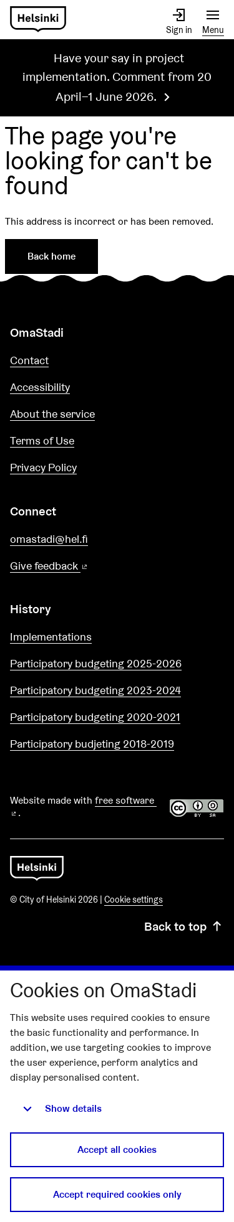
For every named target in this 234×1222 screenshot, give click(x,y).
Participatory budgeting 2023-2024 (95, 690)
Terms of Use (42, 440)
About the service (52, 414)
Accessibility (40, 387)
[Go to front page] (38, 19)
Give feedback (79, 566)
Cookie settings (133, 899)
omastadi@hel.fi (49, 539)
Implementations (51, 636)
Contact (29, 360)
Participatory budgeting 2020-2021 (95, 717)
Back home (51, 256)
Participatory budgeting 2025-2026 (96, 663)
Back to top (184, 926)
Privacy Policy (43, 467)
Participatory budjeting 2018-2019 (92, 743)
